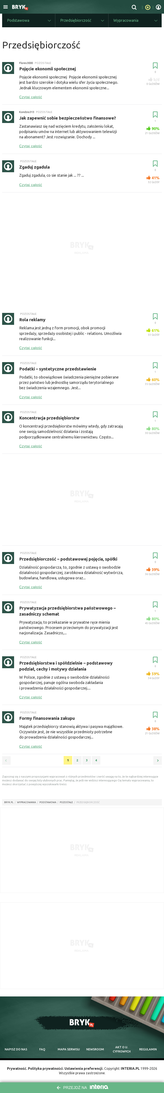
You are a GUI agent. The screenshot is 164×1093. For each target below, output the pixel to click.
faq (42, 1049)
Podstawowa (48, 802)
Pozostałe (66, 802)
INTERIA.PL (130, 1068)
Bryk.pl (8, 802)
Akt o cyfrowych (122, 1049)
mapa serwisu (69, 1049)
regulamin (148, 1049)
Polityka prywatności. (46, 1068)
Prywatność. (17, 1068)
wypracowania (26, 802)
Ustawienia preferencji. (83, 1068)
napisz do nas (16, 1049)
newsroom (95, 1049)
